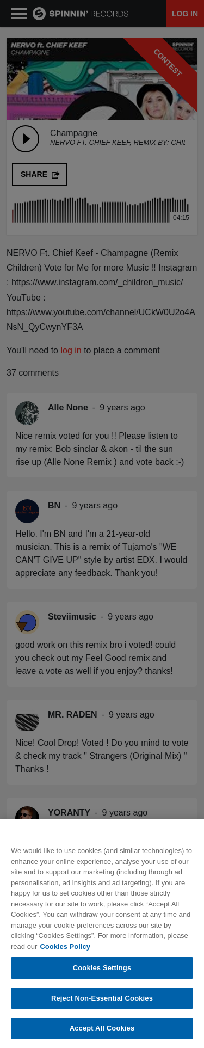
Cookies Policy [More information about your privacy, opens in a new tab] (65, 946)
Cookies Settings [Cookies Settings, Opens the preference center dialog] (102, 968)
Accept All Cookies (102, 1028)
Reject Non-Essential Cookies (102, 998)
